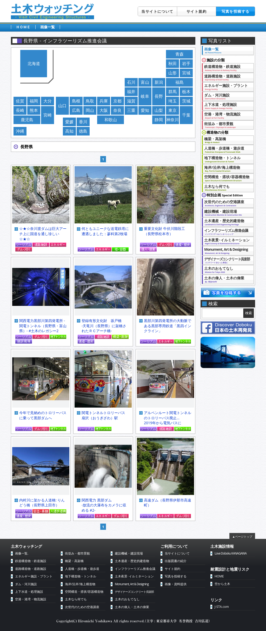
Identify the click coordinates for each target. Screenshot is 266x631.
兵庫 (103, 101)
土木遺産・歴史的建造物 (226, 222)
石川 (131, 82)
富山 (145, 82)
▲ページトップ (242, 536)
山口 (62, 105)
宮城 (186, 73)
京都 (117, 101)
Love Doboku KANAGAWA (231, 553)
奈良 (117, 110)
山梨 (159, 110)
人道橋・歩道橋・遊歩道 (226, 149)
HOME (219, 576)
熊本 (34, 110)
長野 (159, 96)
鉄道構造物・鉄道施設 (226, 67)
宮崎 (47, 115)
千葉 (186, 115)
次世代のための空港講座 (226, 203)
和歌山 (110, 120)
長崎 (20, 110)
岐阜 (145, 96)
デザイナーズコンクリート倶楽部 (134, 592)
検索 (248, 313)
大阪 (103, 110)
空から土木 (222, 584)
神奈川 (172, 120)
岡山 (90, 110)
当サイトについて (157, 11)
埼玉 (172, 101)
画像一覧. (21, 553)
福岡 (34, 101)
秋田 (172, 63)
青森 (179, 54)
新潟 (159, 82)
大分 (47, 101)
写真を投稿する (236, 11)
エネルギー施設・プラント (226, 86)
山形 (172, 73)
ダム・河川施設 (226, 96)
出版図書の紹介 (176, 561)
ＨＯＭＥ (23, 26)
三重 (131, 110)
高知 (69, 131)
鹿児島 (27, 120)
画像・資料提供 (176, 584)
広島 (76, 110)
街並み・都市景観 (226, 124)
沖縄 (20, 131)
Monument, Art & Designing (226, 250)
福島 (179, 82)
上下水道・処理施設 (226, 105)
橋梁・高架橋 (226, 140)
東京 (172, 110)
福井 (131, 91)
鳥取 (90, 101)
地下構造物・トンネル (226, 159)
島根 (76, 101)
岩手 (186, 63)
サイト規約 (197, 11)
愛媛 (69, 122)
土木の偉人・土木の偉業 (226, 279)
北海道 (34, 63)
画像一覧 (47, 26)
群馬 (172, 91)
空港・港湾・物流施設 (226, 115)
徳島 (83, 131)
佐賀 (20, 101)
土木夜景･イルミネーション (227, 241)
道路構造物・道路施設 (226, 77)
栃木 (186, 91)
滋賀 (131, 101)
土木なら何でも (226, 187)
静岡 (159, 120)
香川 (83, 122)
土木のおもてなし (226, 269)
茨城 (186, 101)
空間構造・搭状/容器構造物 (226, 178)
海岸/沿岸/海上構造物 (226, 168)
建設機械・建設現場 (226, 212)
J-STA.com (222, 606)
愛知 (145, 110)
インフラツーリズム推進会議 (226, 231)
